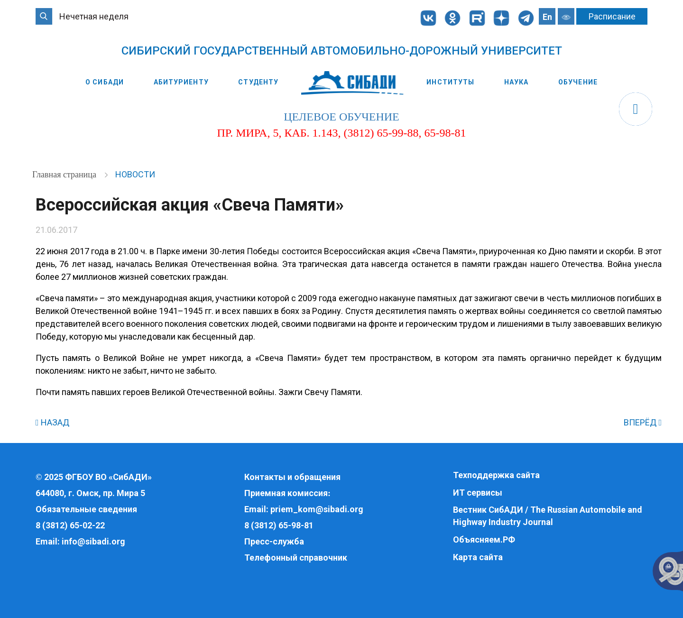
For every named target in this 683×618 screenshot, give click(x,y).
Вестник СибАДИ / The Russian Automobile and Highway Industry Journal (547, 516)
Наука (516, 82)
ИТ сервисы (477, 493)
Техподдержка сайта (496, 475)
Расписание (612, 16)
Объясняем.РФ (484, 539)
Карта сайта (478, 557)
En (547, 17)
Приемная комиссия (286, 493)
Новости (135, 174)
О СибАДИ (104, 82)
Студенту (258, 82)
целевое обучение (341, 117)
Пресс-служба (274, 541)
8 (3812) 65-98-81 (279, 525)
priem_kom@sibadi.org (316, 509)
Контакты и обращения (292, 477)
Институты (450, 82)
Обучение (578, 82)
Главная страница (65, 174)
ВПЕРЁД (643, 422)
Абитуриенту (181, 82)
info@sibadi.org (93, 541)
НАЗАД (52, 422)
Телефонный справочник (295, 558)
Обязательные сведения (86, 509)
